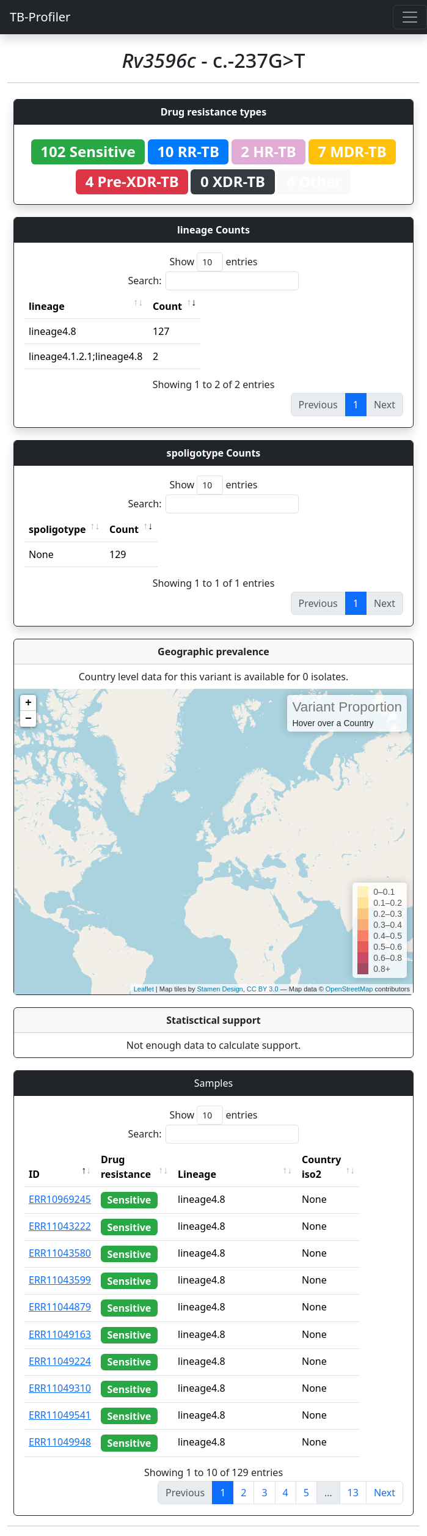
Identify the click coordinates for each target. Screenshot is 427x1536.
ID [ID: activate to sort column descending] (34, 1174)
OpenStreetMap (349, 989)
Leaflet (144, 989)
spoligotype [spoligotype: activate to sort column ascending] (57, 529)
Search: (213, 280)
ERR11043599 (60, 1280)
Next (384, 1492)
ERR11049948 (60, 1442)
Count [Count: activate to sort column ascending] (167, 306)
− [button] (28, 718)
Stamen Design (220, 989)
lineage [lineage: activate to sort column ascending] (47, 306)
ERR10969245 (60, 1199)
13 (353, 1492)
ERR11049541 (60, 1415)
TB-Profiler (40, 17)
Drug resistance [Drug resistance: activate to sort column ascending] (126, 1167)
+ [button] (28, 703)
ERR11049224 (60, 1361)
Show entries (213, 261)
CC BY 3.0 (263, 989)
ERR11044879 (60, 1307)
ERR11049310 (60, 1388)
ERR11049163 (60, 1334)
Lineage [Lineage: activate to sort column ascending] (219, 1174)
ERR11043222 (60, 1226)
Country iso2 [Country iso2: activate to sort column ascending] (343, 1167)
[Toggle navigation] (410, 17)
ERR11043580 (60, 1253)
